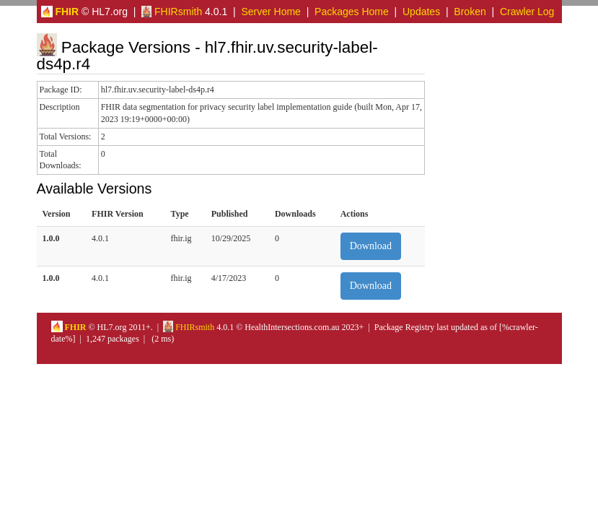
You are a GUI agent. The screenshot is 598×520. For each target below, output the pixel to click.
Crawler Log (527, 11)
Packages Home (352, 11)
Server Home (270, 11)
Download (371, 245)
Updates (421, 11)
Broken (469, 11)
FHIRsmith (171, 11)
